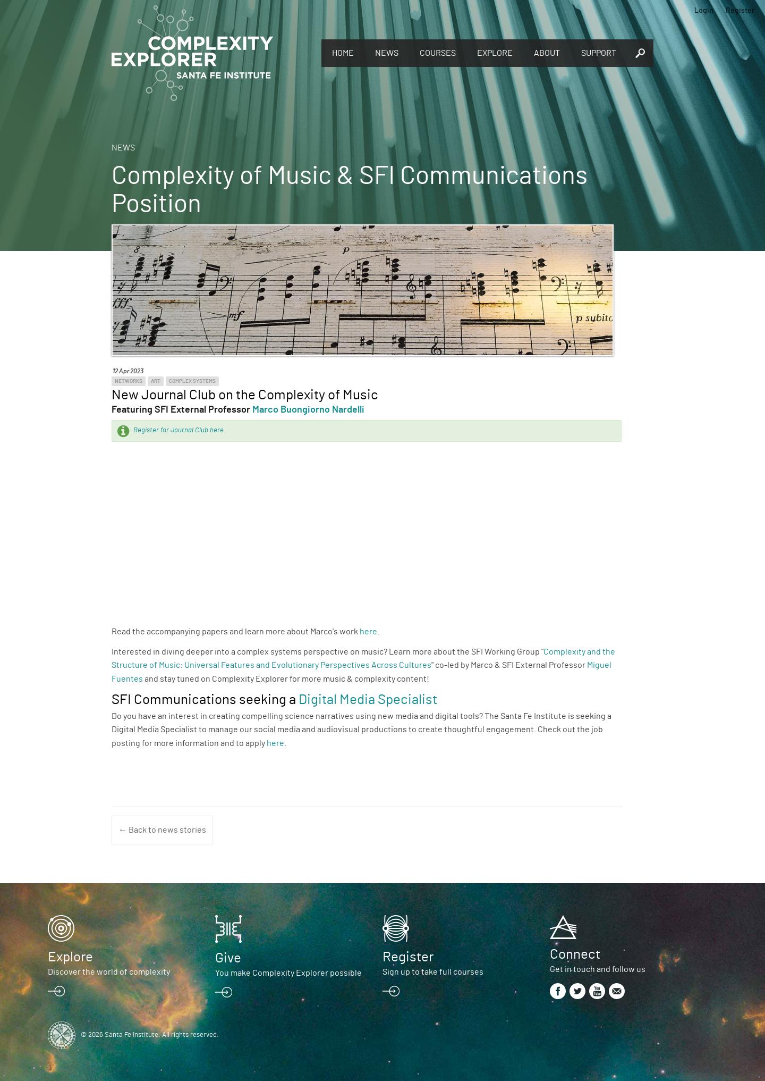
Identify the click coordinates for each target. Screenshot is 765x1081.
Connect (575, 954)
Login (703, 10)
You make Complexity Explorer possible (288, 973)
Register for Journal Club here (178, 430)
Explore (495, 53)
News (386, 53)
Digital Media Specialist (368, 700)
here (368, 631)
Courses (438, 53)
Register (740, 10)
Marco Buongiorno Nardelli (308, 410)
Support (598, 53)
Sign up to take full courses (432, 972)
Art (155, 381)
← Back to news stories (162, 830)
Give (228, 958)
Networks (128, 381)
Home (343, 53)
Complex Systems (192, 381)
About (547, 53)
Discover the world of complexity (109, 972)
